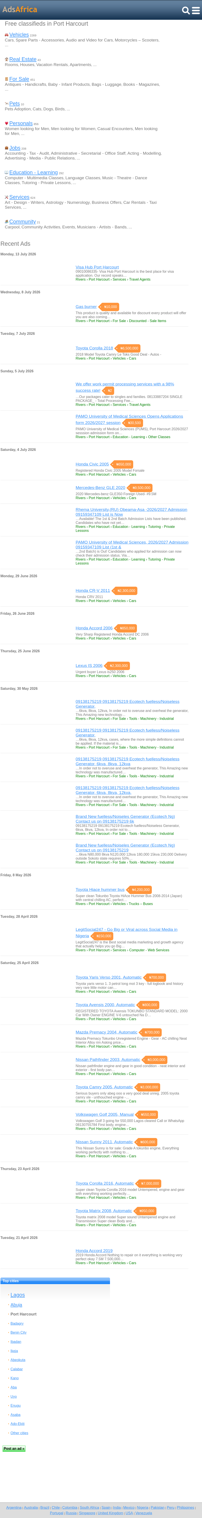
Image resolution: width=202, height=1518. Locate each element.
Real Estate (22, 59)
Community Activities (40, 227)
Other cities (19, 1433)
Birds (60, 109)
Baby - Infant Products (69, 84)
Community (22, 221)
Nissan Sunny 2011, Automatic (104, 1142)
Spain (106, 1507)
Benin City (19, 1332)
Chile (56, 1507)
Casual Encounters (115, 128)
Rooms (11, 64)
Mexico (129, 1507)
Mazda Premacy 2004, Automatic (106, 1032)
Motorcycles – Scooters (136, 40)
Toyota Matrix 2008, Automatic (104, 1210)
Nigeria (142, 1507)
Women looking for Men (27, 128)
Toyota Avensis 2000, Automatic (105, 1004)
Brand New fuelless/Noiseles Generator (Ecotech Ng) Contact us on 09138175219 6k (125, 819)
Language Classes (83, 178)
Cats (37, 109)
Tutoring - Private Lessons (46, 182)
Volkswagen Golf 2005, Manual (105, 1114)
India (117, 1507)
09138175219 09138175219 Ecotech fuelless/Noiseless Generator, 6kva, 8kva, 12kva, (127, 790)
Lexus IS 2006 (89, 665)
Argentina (13, 1507)
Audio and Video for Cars (89, 40)
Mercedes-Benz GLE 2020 (100, 487)
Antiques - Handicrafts (25, 84)
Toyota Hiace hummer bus (100, 889)
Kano (15, 1378)
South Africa (89, 1507)
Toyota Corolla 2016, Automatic (105, 1183)
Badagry (17, 1323)
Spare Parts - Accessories (40, 40)
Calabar (17, 1369)
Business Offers (106, 202)
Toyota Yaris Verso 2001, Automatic (109, 977)
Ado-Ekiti (18, 1424)
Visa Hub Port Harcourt (97, 267)
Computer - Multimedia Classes (34, 178)
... (6, 45)
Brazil (44, 1507)
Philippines (185, 1507)
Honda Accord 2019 (94, 1250)
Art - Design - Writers (24, 202)
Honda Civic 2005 (92, 464)
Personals (21, 123)
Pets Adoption (18, 109)
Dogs (48, 109)
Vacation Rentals (52, 64)
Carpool (12, 227)
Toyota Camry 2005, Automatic (104, 1087)
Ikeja (14, 1351)
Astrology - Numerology (68, 202)
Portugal (56, 1513)
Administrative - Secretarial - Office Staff (88, 153)
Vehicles (19, 35)
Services (19, 197)
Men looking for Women (73, 128)
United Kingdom (110, 1513)
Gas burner (86, 306)
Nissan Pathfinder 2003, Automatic (108, 1059)
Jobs (14, 148)
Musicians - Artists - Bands (102, 227)
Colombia (69, 1507)
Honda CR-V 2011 (93, 590)
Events (68, 227)
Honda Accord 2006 (94, 628)
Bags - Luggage (106, 84)
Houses (27, 64)
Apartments (80, 64)
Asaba (15, 1415)
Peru (170, 1507)
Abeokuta (18, 1360)
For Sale (19, 79)
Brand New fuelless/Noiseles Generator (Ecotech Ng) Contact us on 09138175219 (125, 847)
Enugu (16, 1405)
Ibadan (16, 1342)
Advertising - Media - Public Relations (40, 158)
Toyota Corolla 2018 (94, 348)
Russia (71, 1513)
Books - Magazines (141, 84)
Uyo (14, 1396)
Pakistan (158, 1507)
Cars (9, 40)
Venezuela (143, 1513)
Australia (31, 1507)
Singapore (87, 1513)
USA (129, 1513)
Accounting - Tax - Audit (27, 153)
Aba (14, 1387)
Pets (14, 103)
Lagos (18, 1295)
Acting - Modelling (144, 153)
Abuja (16, 1304)
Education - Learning (33, 172)
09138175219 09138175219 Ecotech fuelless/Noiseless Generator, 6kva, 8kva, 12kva (127, 761)
